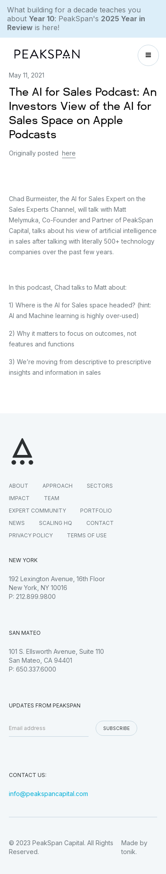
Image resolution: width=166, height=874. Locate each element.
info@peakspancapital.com (48, 793)
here (69, 153)
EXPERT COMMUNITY (37, 510)
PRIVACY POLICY (31, 535)
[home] (44, 55)
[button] (148, 55)
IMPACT (19, 498)
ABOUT (18, 485)
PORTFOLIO (96, 510)
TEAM (51, 498)
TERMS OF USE (87, 535)
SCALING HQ (55, 523)
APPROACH (57, 485)
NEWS (17, 523)
